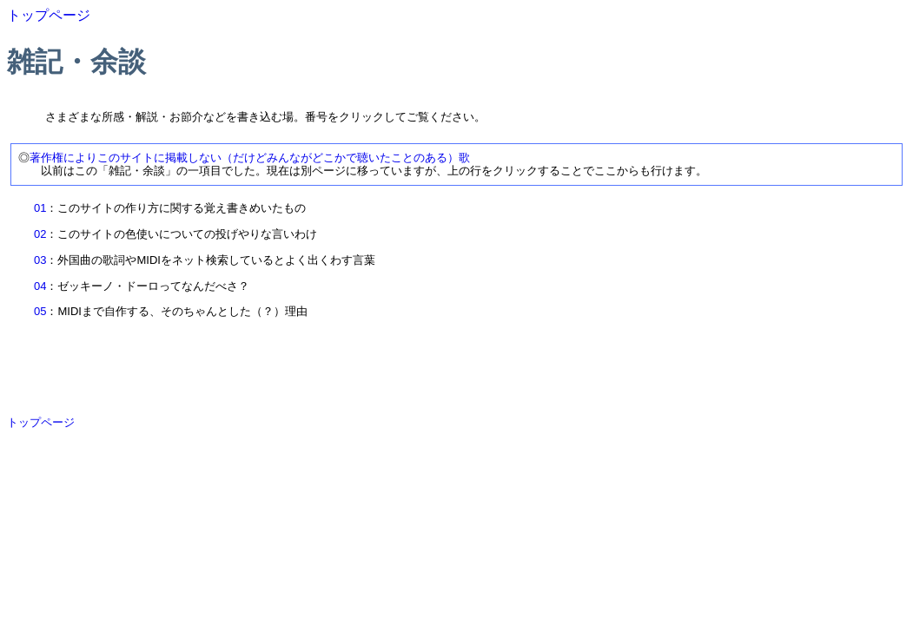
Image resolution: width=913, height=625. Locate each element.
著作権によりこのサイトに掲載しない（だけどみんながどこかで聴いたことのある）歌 (250, 157)
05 (40, 311)
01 (40, 207)
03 (40, 259)
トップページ (48, 15)
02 (40, 233)
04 (40, 286)
